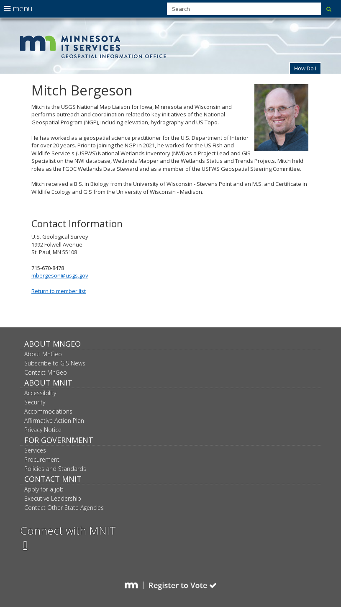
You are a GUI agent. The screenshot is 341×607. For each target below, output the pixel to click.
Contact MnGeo (45, 372)
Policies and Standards (55, 469)
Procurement (41, 459)
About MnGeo (52, 344)
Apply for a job (44, 489)
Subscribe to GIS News (54, 363)
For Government (58, 440)
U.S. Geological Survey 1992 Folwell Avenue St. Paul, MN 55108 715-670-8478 (170, 200)
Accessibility (40, 393)
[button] (305, 68)
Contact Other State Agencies (64, 508)
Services (35, 450)
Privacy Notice (43, 430)
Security (34, 402)
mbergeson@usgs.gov (59, 275)
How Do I (305, 68)
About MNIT (48, 383)
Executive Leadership (52, 498)
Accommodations (48, 411)
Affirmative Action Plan (54, 420)
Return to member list (58, 291)
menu (18, 8)
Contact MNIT (53, 479)
